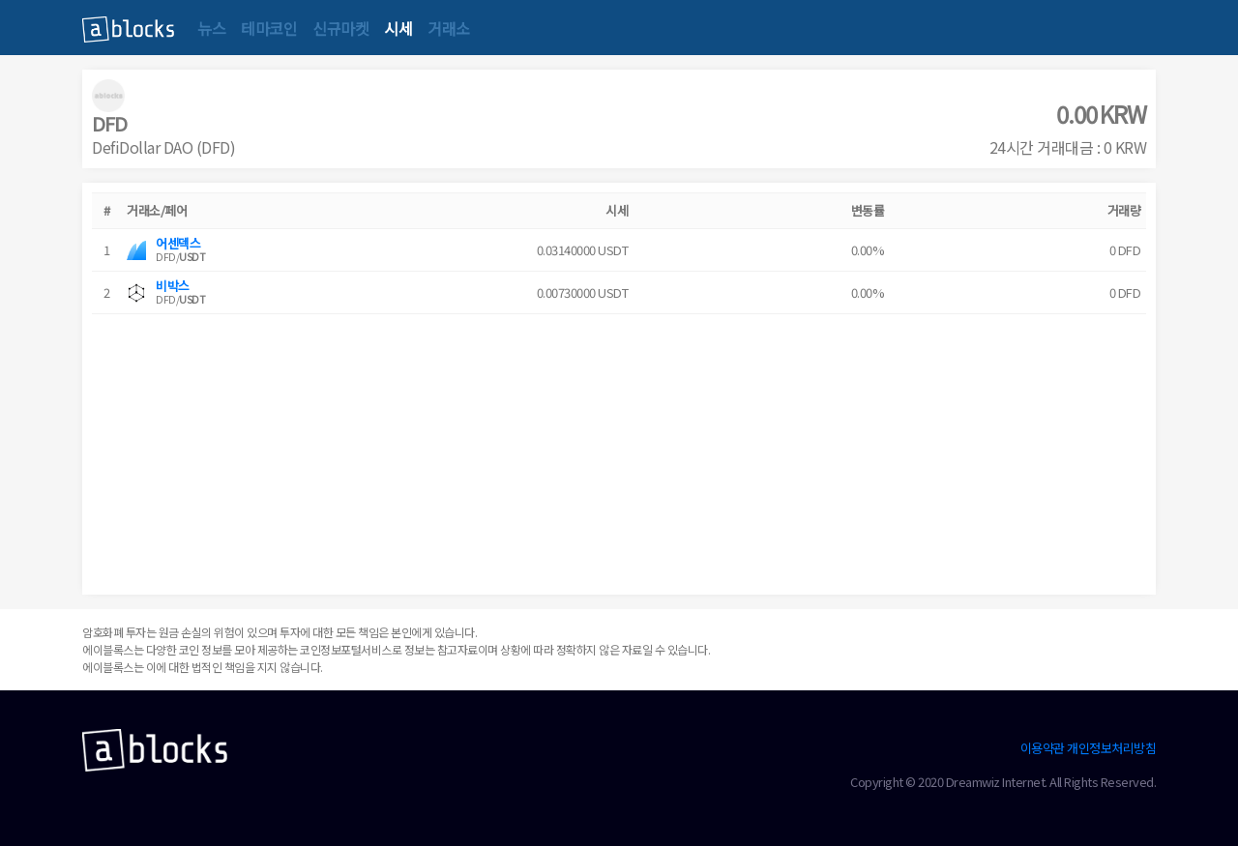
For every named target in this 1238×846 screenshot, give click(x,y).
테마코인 (269, 28)
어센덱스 (178, 243)
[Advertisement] (619, 449)
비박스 (173, 286)
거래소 (448, 28)
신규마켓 (340, 28)
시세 (398, 28)
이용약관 (1042, 748)
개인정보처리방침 (1111, 748)
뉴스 (211, 28)
